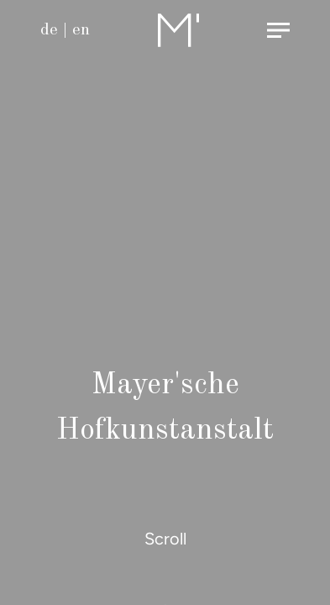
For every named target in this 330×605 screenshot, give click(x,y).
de (49, 30)
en (81, 30)
